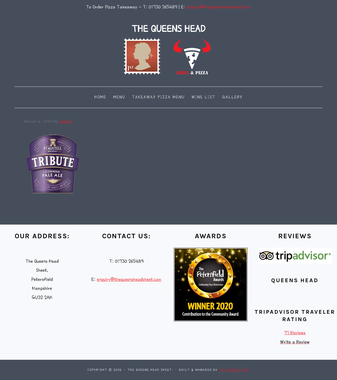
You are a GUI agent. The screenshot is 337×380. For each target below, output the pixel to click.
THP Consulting (234, 370)
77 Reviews (294, 332)
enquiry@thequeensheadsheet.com (218, 6)
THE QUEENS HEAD (168, 29)
